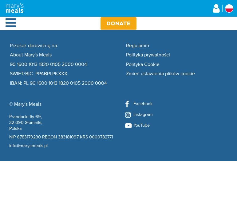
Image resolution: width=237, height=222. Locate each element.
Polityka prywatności (148, 55)
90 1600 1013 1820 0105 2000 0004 (48, 64)
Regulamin (137, 46)
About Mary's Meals (31, 55)
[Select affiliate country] (229, 8)
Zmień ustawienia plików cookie (160, 74)
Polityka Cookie (143, 64)
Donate (118, 23)
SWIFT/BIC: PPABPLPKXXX (38, 74)
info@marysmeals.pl (28, 145)
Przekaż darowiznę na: (34, 46)
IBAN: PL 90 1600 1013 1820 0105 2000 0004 (58, 83)
